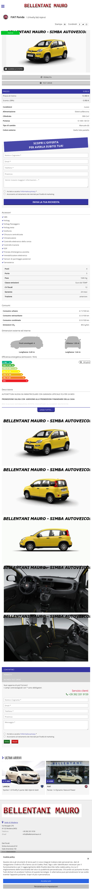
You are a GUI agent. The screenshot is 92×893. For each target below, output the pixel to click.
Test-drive (46, 83)
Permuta (46, 77)
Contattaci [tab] (9, 669)
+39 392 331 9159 (77, 694)
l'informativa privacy (27, 191)
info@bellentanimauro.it (32, 834)
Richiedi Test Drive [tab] (12, 679)
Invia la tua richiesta (46, 202)
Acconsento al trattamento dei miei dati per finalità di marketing (30, 194)
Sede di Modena (11, 822)
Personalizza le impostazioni (46, 886)
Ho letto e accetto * (22, 191)
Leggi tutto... (46, 410)
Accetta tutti (46, 881)
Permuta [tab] (8, 674)
